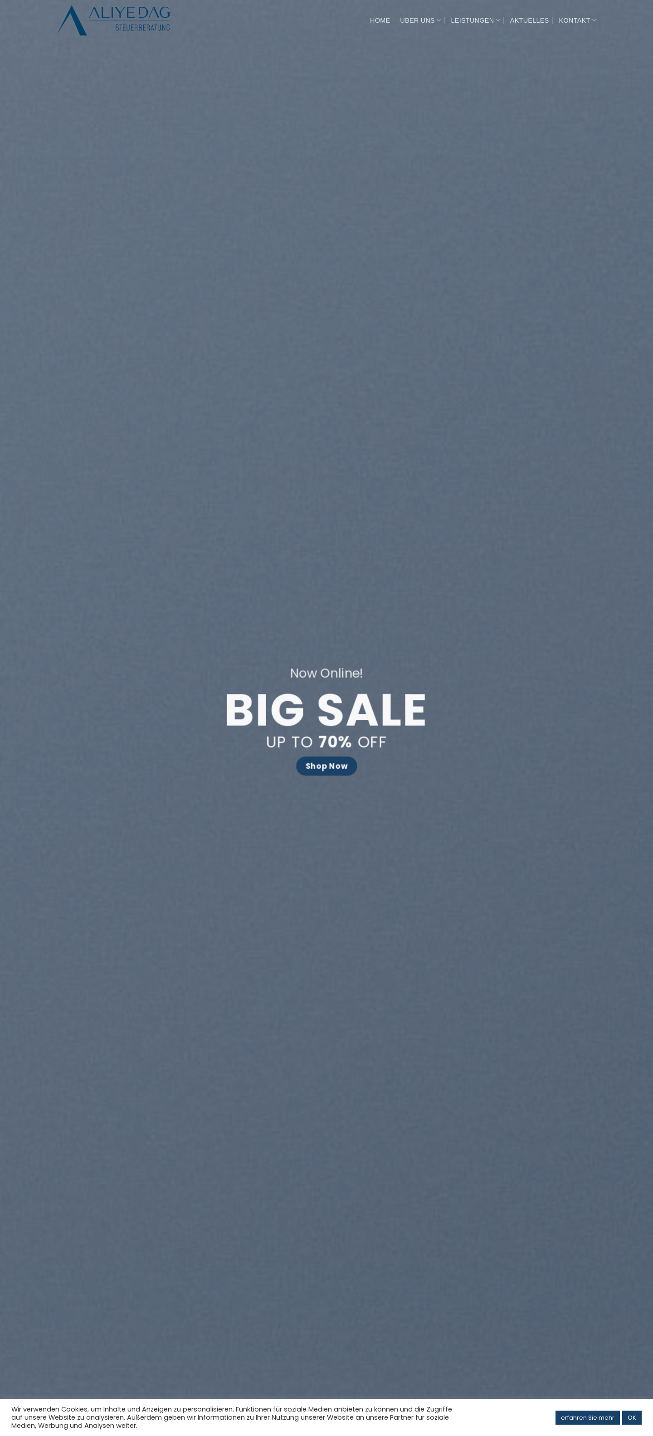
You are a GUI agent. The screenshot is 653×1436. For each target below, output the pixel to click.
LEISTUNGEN (475, 20)
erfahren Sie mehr (587, 1417)
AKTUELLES (529, 20)
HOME (380, 20)
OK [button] (632, 1417)
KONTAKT (577, 20)
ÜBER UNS (420, 20)
